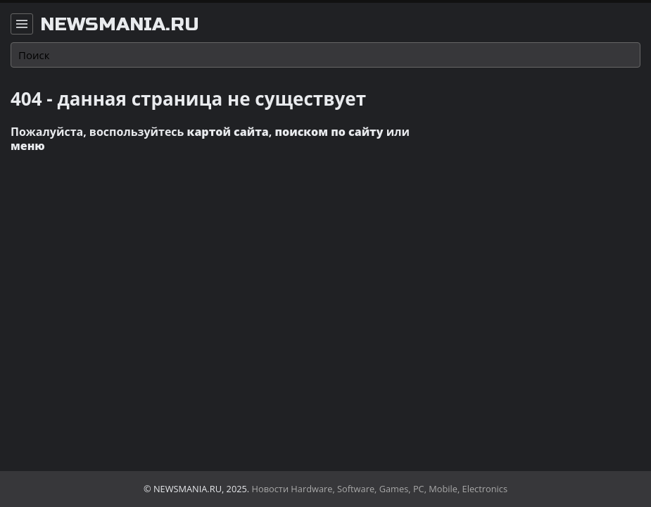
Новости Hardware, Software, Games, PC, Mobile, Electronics (380, 488)
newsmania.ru (119, 24)
